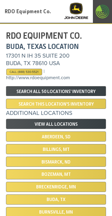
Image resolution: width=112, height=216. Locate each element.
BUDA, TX (56, 199)
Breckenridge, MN (56, 186)
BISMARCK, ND (56, 162)
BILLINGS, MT (56, 149)
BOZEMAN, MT (56, 174)
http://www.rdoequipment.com (38, 78)
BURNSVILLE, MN (56, 212)
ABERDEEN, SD (56, 136)
